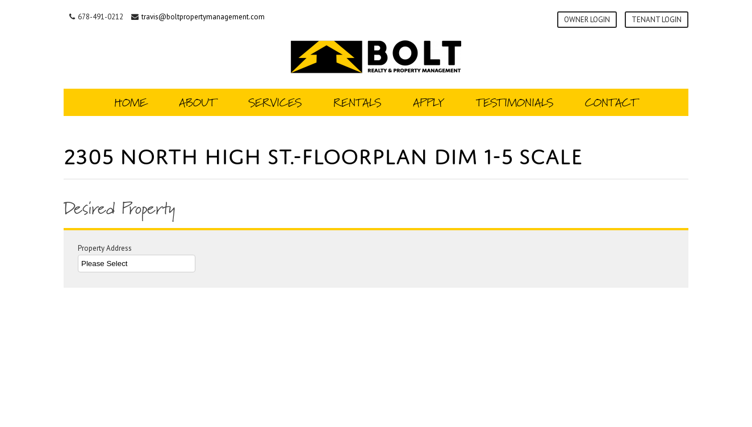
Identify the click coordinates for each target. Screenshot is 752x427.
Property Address (136, 258)
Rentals (357, 102)
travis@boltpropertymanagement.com (203, 17)
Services (275, 102)
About (197, 102)
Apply (428, 102)
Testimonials (514, 102)
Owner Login (587, 19)
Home (130, 102)
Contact (611, 102)
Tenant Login (657, 19)
